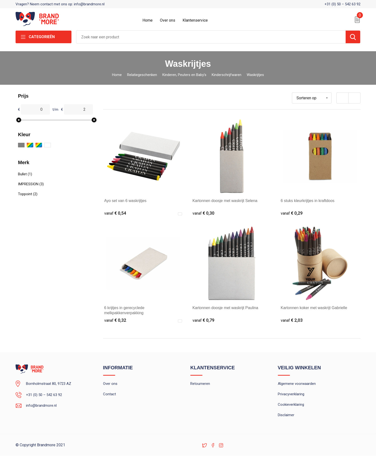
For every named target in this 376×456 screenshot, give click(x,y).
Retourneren (200, 384)
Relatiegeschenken (142, 75)
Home (147, 20)
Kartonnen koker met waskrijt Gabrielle (314, 308)
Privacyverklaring (291, 394)
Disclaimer (286, 415)
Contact (109, 394)
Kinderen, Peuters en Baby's (184, 75)
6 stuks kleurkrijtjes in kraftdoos (308, 201)
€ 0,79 (203, 320)
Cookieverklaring (291, 405)
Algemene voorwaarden (297, 384)
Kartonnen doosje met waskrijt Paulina (225, 308)
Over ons (167, 20)
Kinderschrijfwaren (226, 75)
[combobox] (211, 37)
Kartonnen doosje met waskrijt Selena (225, 201)
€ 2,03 (292, 320)
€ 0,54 (115, 213)
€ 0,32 (115, 320)
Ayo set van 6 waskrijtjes (125, 201)
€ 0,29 (292, 213)
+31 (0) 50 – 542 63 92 (342, 4)
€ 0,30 (203, 213)
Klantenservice (195, 20)
